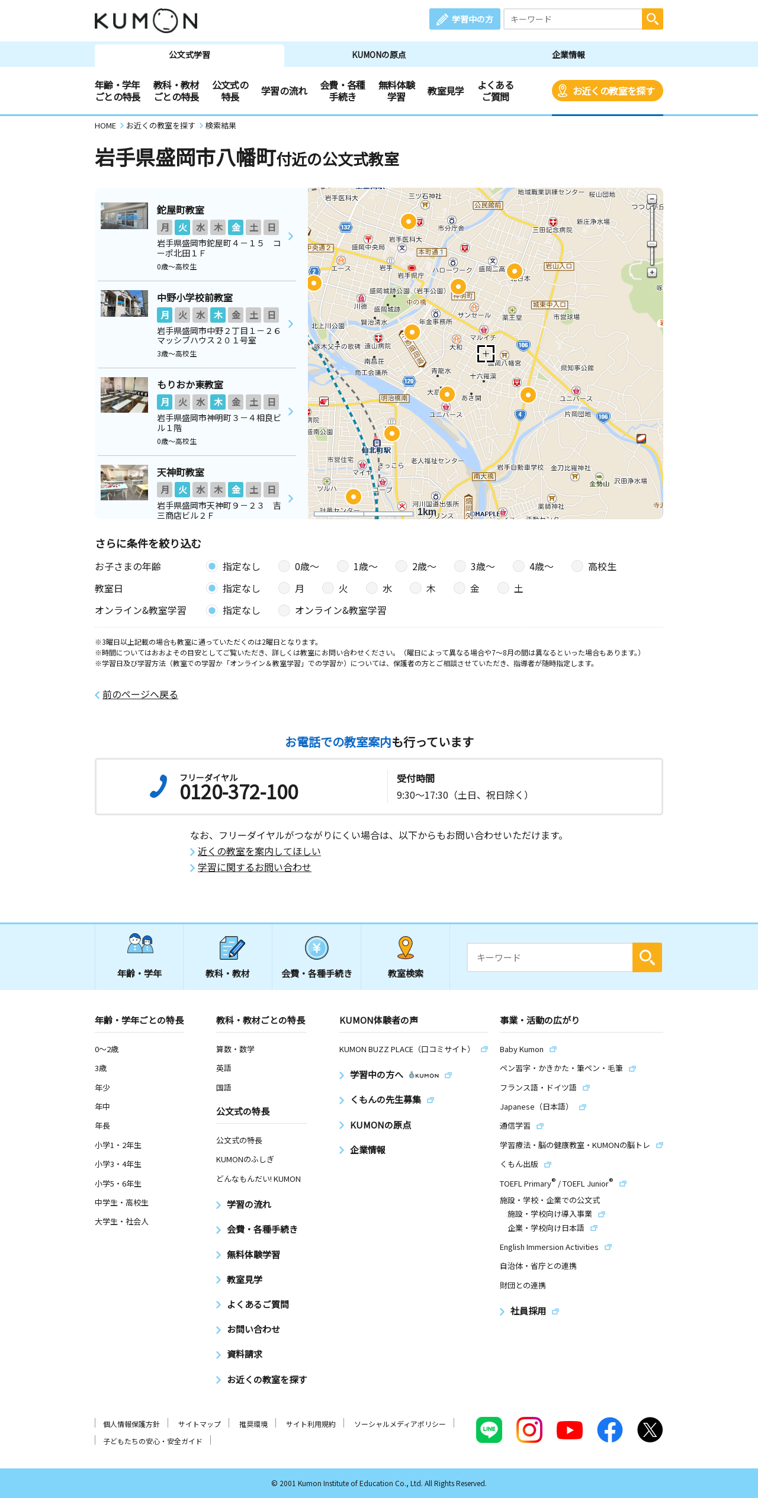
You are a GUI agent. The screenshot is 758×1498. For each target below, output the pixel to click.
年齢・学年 (139, 973)
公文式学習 (189, 54)
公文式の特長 (230, 91)
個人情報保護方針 (131, 1424)
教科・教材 (227, 973)
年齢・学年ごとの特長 (117, 91)
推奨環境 (253, 1424)
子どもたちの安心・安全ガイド (153, 1441)
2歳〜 (424, 566)
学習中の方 (472, 19)
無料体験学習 (396, 91)
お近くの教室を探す (613, 90)
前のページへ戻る (140, 694)
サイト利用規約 (311, 1424)
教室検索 (405, 973)
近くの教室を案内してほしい (259, 851)
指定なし (242, 566)
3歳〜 (483, 566)
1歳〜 (366, 566)
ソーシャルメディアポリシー (400, 1424)
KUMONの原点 (379, 54)
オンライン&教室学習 (341, 610)
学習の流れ (284, 90)
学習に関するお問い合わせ (254, 867)
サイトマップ (199, 1424)
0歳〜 (307, 566)
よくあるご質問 (495, 91)
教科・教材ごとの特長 (176, 91)
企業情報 (568, 54)
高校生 (602, 566)
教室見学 (446, 90)
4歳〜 (541, 566)
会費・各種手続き (342, 91)
